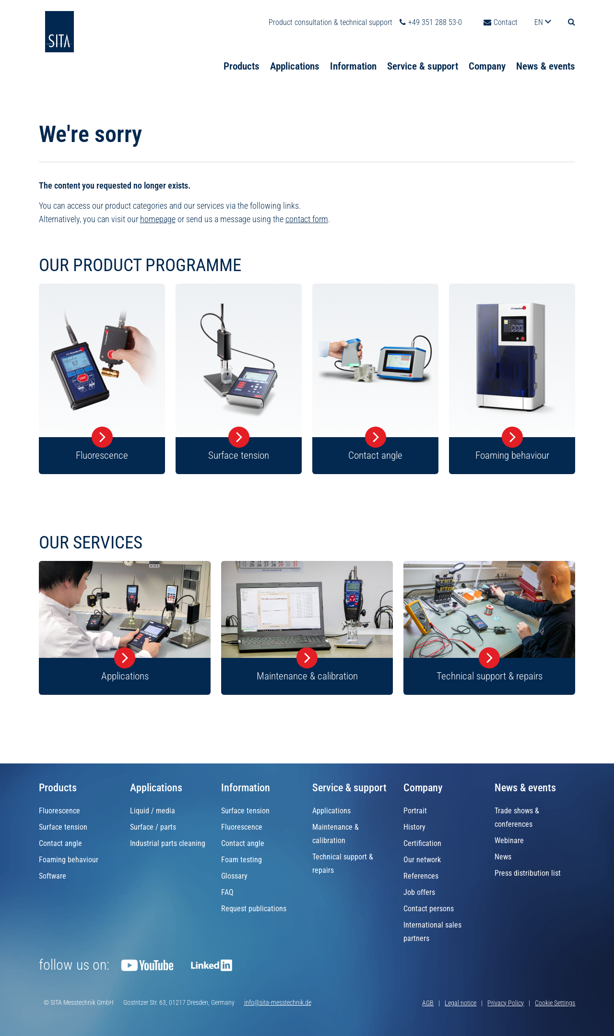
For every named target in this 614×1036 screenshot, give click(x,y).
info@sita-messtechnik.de (277, 1002)
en (539, 11)
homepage (158, 220)
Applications (294, 55)
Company (487, 55)
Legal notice (460, 1003)
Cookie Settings (555, 1003)
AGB (428, 1003)
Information (353, 55)
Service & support (422, 55)
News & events (545, 55)
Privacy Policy (505, 1003)
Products (242, 55)
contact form (306, 220)
